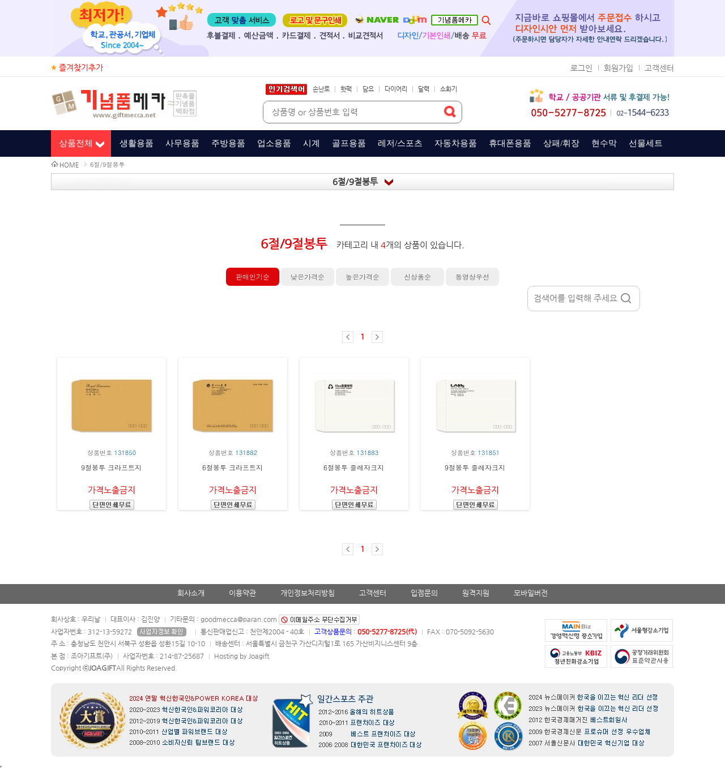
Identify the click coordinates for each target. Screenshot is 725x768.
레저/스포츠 (400, 143)
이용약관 (242, 593)
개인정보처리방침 (307, 593)
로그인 (581, 67)
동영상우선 (472, 276)
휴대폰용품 (510, 143)
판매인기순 (253, 276)
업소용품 (274, 143)
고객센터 (659, 67)
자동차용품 (455, 143)
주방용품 (228, 143)
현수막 (604, 143)
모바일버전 (531, 593)
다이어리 (396, 89)
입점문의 (424, 593)
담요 (368, 89)
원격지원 (475, 593)
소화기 (448, 89)
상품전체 (76, 143)
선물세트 (646, 143)
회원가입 (618, 67)
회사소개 (190, 593)
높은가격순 (362, 276)
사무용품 (182, 143)
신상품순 (417, 276)
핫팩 (346, 89)
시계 (311, 143)
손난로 (321, 89)
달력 (423, 89)
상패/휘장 (561, 143)
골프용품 (349, 143)
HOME (69, 165)
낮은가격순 (308, 276)
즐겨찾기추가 (81, 67)
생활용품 (136, 143)
